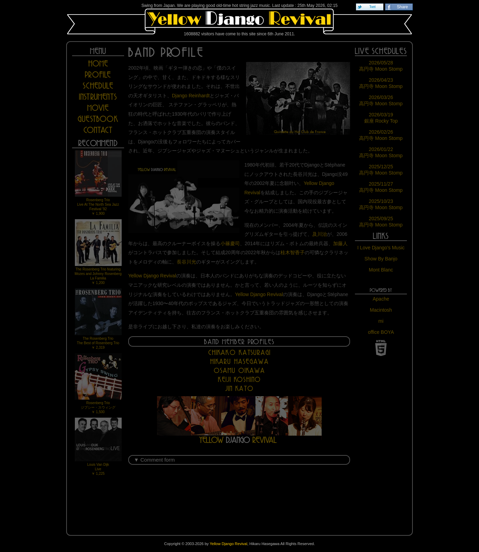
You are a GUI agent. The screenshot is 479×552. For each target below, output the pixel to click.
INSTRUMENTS (98, 96)
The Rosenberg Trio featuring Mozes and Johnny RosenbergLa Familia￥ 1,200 (98, 252)
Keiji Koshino (239, 379)
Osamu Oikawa (239, 370)
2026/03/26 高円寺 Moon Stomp (381, 100)
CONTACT (98, 130)
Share (402, 7)
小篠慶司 (230, 243)
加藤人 (340, 243)
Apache (381, 299)
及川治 (319, 234)
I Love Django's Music (381, 247)
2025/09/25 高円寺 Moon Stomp (381, 222)
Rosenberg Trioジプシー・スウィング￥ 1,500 (98, 383)
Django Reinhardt (191, 95)
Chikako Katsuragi (239, 352)
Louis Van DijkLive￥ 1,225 (98, 446)
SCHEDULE (98, 85)
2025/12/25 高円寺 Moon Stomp (381, 170)
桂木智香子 (292, 252)
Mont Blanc (381, 270)
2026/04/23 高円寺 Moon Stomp (381, 83)
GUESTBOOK (98, 119)
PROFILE (98, 74)
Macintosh (381, 310)
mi (381, 321)
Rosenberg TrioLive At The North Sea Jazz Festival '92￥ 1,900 (98, 182)
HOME (98, 63)
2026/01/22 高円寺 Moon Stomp (381, 152)
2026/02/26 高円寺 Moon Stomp (381, 135)
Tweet (372, 7)
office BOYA (381, 332)
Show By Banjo (381, 258)
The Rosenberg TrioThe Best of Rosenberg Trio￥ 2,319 (98, 318)
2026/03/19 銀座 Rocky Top (381, 118)
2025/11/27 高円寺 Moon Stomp (381, 187)
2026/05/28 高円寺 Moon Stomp (381, 66)
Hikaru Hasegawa (239, 361)
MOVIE (98, 108)
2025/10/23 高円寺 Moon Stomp (381, 204)
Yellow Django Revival (239, 21)
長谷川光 (186, 262)
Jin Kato (239, 388)
